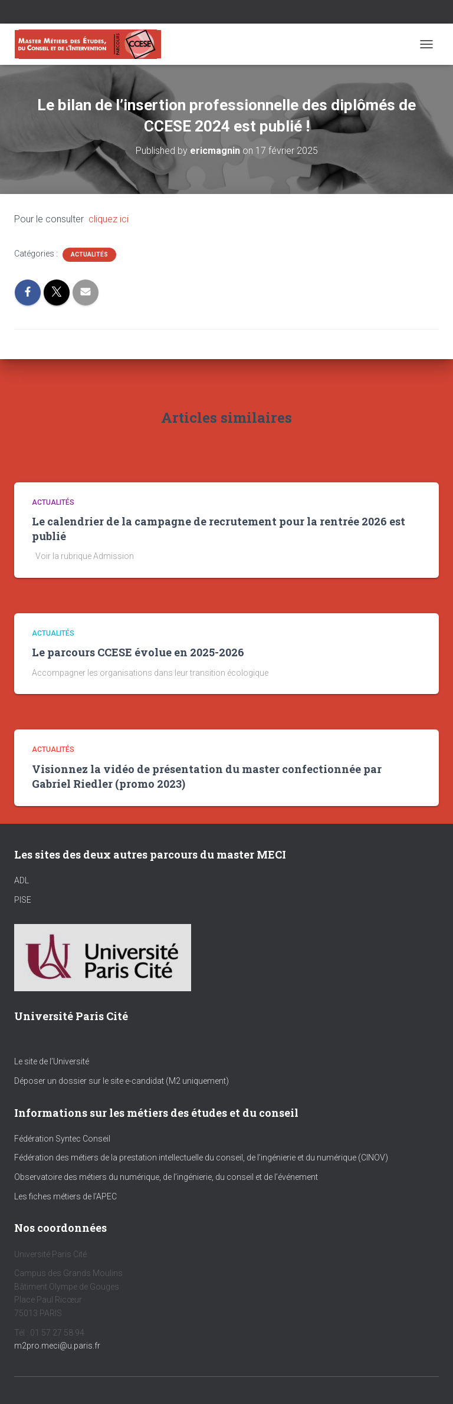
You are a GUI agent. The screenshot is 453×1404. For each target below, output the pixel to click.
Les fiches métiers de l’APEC (65, 1196)
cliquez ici (108, 219)
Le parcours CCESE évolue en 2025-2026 (138, 652)
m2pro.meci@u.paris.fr (57, 1345)
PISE (22, 900)
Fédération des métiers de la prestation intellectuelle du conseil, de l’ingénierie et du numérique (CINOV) (201, 1157)
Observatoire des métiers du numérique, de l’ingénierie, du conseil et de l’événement (166, 1177)
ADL (21, 880)
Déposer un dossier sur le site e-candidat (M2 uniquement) (121, 1081)
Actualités (89, 254)
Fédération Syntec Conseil (62, 1138)
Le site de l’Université (51, 1061)
